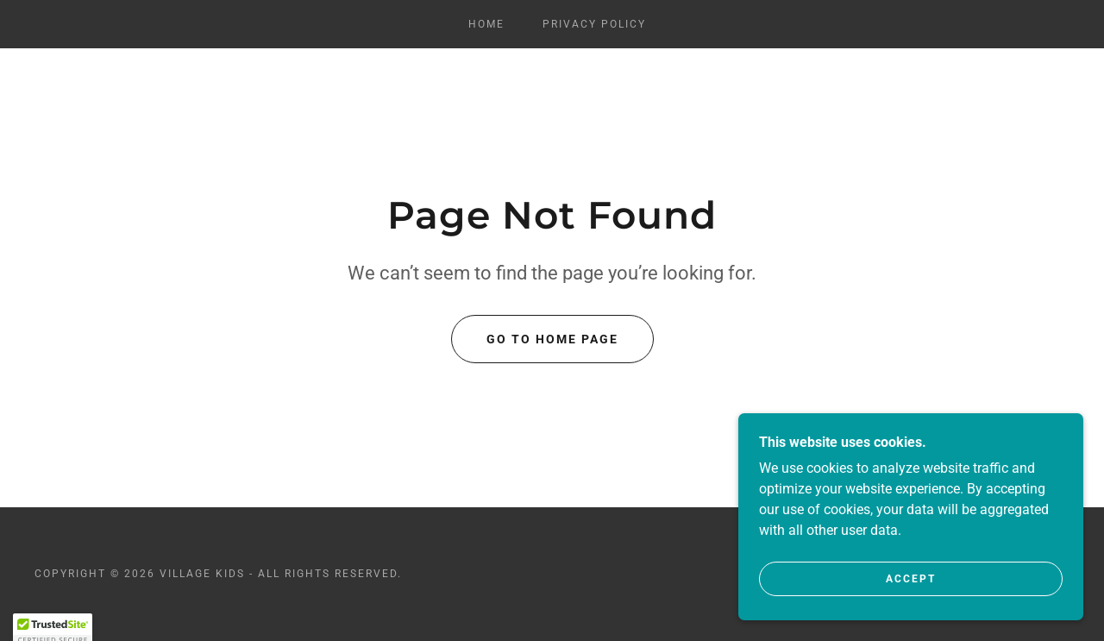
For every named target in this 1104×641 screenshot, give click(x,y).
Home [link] (486, 24)
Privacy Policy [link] (594, 24)
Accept (911, 591)
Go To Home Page (552, 339)
